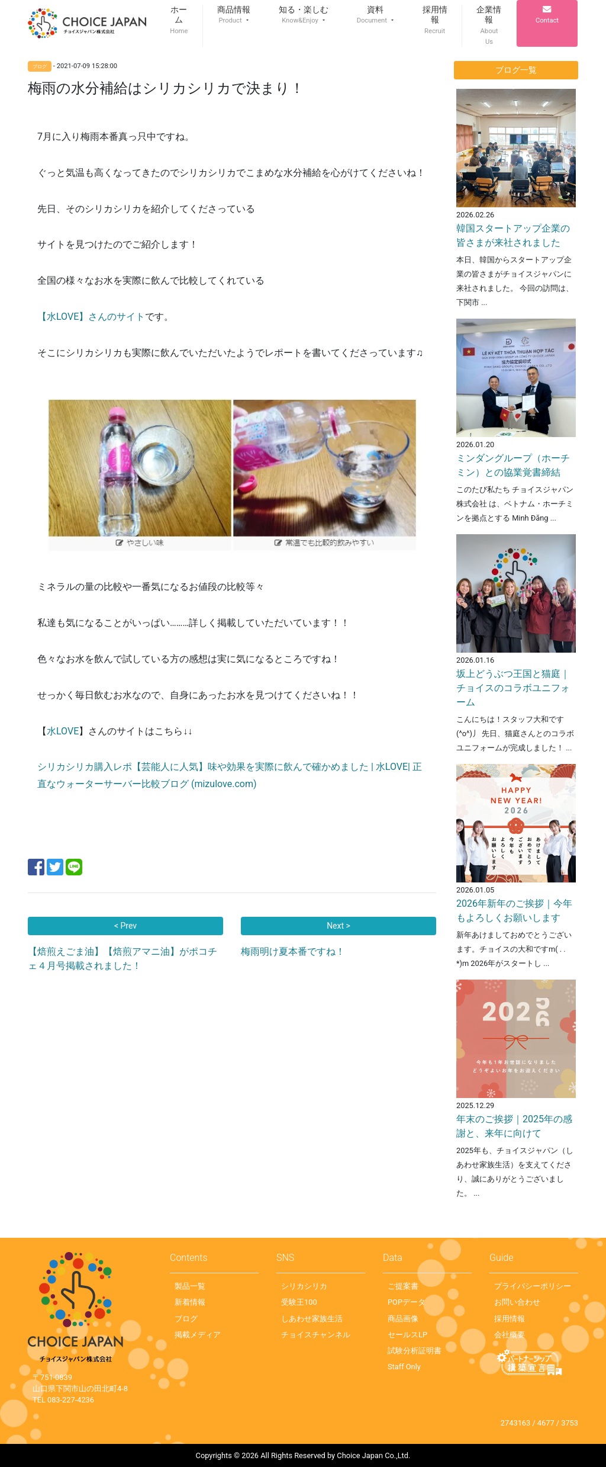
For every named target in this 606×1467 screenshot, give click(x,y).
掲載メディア (198, 1334)
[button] (234, 15)
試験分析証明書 (414, 1350)
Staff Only (404, 1366)
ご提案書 (403, 1286)
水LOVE (63, 731)
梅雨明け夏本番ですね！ (293, 951)
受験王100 (299, 1302)
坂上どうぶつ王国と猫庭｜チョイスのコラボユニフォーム (513, 688)
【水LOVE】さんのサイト (91, 316)
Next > (338, 925)
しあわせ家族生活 (312, 1318)
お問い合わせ (517, 1302)
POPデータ (407, 1302)
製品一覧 (190, 1286)
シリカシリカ (304, 1286)
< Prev (125, 925)
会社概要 (509, 1334)
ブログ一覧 (516, 70)
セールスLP (407, 1334)
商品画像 (403, 1318)
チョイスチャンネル (315, 1334)
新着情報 (190, 1302)
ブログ (186, 1318)
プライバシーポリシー (532, 1286)
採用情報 (509, 1318)
